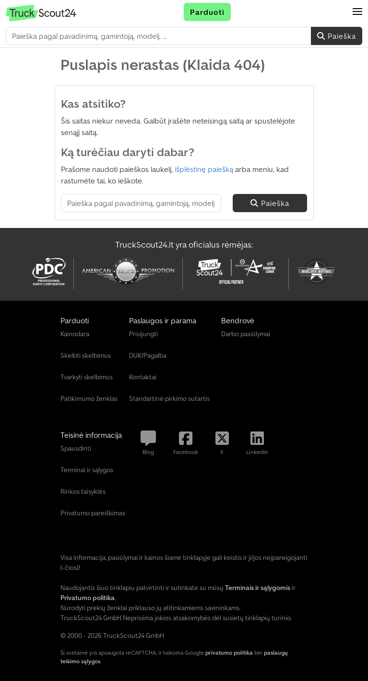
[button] (357, 12)
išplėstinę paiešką (204, 169)
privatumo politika (229, 652)
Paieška (336, 36)
